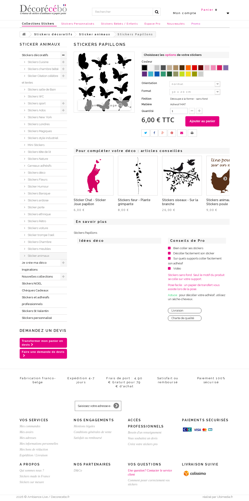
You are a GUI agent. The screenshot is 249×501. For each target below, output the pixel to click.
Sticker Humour (38, 186)
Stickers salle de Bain (41, 89)
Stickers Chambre (39, 242)
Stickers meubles (39, 248)
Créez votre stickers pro (143, 444)
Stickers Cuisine (37, 62)
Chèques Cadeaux (35, 290)
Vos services (34, 420)
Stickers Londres (38, 124)
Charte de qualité (183, 319)
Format (147, 91)
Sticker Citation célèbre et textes (40, 79)
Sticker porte (35, 207)
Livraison (177, 311)
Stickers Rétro (36, 221)
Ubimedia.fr (225, 497)
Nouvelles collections (37, 276)
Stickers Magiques (39, 131)
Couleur (147, 61)
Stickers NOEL (32, 283)
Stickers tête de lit (39, 152)
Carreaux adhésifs (39, 165)
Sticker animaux (38, 255)
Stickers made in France (35, 476)
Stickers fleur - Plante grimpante (134, 203)
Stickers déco (36, 172)
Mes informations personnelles (39, 443)
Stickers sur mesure (32, 482)
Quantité (148, 111)
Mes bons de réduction (34, 449)
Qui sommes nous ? (32, 470)
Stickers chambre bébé (43, 69)
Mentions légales (84, 426)
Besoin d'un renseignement (144, 432)
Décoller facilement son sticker (193, 254)
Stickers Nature (37, 158)
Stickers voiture (37, 228)
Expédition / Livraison (34, 455)
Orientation (150, 83)
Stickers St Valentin (35, 311)
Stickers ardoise (37, 200)
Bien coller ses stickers (188, 249)
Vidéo (177, 269)
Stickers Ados (36, 110)
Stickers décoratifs (35, 55)
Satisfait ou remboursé (88, 438)
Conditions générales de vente (92, 432)
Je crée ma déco (34, 262)
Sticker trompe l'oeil (40, 235)
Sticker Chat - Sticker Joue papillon (90, 203)
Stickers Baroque (38, 193)
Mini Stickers (35, 145)
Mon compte (185, 13)
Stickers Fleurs (37, 179)
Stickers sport (36, 103)
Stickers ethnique (39, 214)
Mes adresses (28, 438)
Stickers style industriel (42, 138)
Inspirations (30, 269)
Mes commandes (30, 426)
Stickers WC (35, 96)
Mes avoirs (26, 432)
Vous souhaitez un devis (143, 438)
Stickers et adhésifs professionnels (35, 301)
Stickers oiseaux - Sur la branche (180, 203)
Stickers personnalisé (37, 318)
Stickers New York (39, 117)
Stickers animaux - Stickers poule (220, 203)
